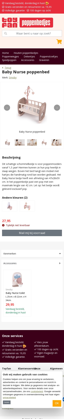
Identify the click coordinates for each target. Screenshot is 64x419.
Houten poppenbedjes (26, 52)
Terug (6, 67)
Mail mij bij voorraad (32, 233)
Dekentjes (29, 56)
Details (6, 402)
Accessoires (27, 60)
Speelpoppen (9, 60)
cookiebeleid (37, 391)
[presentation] (7, 108)
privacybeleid (9, 397)
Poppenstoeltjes (49, 56)
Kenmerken (9, 253)
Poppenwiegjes (10, 56)
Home (5, 52)
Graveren (44, 60)
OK (57, 403)
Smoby (13, 77)
